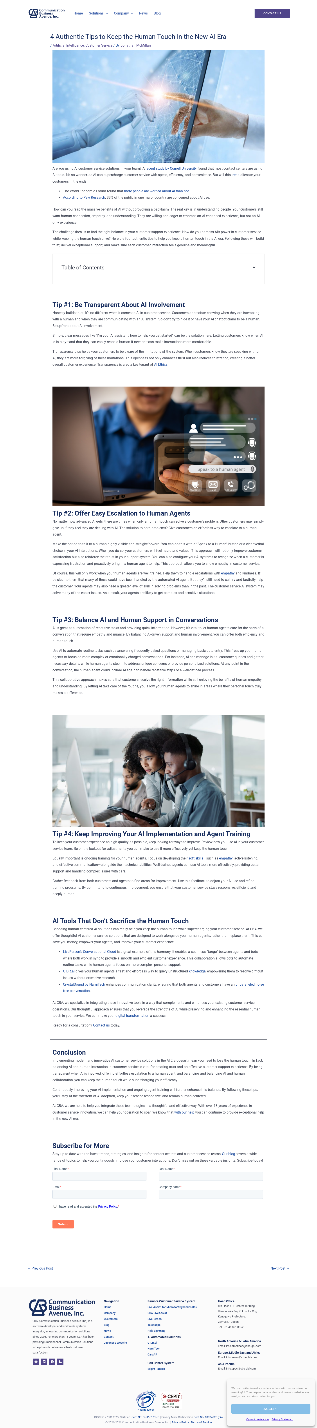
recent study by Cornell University (171, 168)
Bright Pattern (156, 1368)
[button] (96, 13)
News (107, 1330)
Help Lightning (156, 1330)
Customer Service (98, 45)
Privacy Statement (282, 1419)
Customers (111, 1318)
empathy (228, 573)
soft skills (195, 858)
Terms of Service (201, 1422)
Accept (270, 1409)
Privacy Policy (180, 1422)
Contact (108, 1336)
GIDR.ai (69, 971)
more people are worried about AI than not (156, 191)
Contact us (101, 1025)
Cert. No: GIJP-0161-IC (145, 1417)
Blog (106, 1324)
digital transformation (132, 1016)
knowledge (197, 971)
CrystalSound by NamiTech (84, 984)
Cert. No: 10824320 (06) (208, 1417)
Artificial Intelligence (68, 45)
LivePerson (155, 1318)
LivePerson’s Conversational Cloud (89, 951)
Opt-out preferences (257, 1419)
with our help (184, 1112)
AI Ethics (161, 364)
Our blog (228, 1154)
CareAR (152, 1354)
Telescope (154, 1324)
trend (236, 175)
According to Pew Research (84, 197)
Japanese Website (115, 1342)
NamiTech (154, 1348)
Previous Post (40, 1268)
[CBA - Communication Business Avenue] (46, 13)
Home (107, 1306)
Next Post (280, 1268)
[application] (103, 13)
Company (109, 1312)
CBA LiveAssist (157, 1312)
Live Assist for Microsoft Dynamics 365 (172, 1306)
